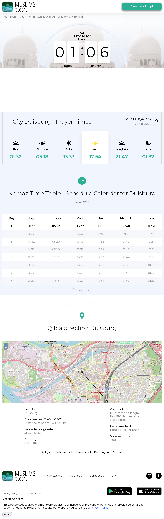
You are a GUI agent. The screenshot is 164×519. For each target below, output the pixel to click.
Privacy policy (9, 493)
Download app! (142, 6)
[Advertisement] (80, 89)
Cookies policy (33, 493)
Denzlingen (101, 452)
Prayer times (9, 16)
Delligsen (47, 452)
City (22, 16)
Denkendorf (83, 452)
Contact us (97, 475)
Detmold (117, 452)
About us (76, 475)
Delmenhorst (64, 452)
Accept (7, 514)
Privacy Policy (99, 507)
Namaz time (54, 475)
